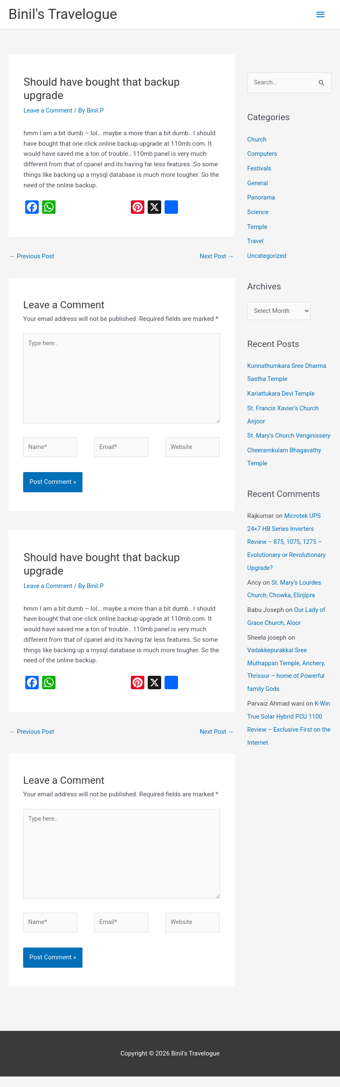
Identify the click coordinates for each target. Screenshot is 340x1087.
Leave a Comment (49, 111)
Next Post (216, 258)
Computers (263, 155)
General (258, 183)
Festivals (259, 169)
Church (257, 140)
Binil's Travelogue (64, 15)
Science (258, 211)
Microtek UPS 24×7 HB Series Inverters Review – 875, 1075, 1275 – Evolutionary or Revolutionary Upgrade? (288, 549)
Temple (257, 226)
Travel (255, 240)
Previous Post (32, 258)
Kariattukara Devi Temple (282, 392)
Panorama (261, 197)
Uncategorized (267, 254)
